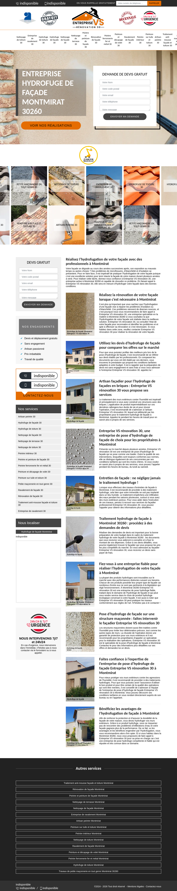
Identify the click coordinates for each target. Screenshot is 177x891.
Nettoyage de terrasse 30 (75, 40)
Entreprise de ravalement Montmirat (88, 814)
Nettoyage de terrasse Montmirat (88, 802)
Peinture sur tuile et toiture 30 (149, 40)
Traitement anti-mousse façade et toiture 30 (167, 40)
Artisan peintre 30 (158, 40)
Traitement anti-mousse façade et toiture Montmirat (88, 783)
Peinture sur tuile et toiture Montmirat (88, 827)
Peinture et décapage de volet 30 (118, 40)
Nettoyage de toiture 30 (21, 40)
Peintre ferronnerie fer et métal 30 (108, 40)
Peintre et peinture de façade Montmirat (88, 795)
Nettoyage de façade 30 (65, 40)
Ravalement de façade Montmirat (88, 846)
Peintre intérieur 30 (140, 40)
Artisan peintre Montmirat (88, 821)
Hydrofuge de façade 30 (54, 40)
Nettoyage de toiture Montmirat (88, 840)
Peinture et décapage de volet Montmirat (88, 852)
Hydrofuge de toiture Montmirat (88, 865)
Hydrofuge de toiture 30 (43, 40)
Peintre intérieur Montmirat (88, 833)
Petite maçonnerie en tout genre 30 (35, 484)
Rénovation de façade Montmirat (88, 789)
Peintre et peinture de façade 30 (85, 39)
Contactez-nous (153, 886)
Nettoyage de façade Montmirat (88, 808)
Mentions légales (135, 886)
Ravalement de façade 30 (129, 40)
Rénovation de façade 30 (96, 40)
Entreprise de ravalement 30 (32, 40)
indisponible (27, 3)
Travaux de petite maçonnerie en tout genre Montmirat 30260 (88, 871)
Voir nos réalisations (51, 125)
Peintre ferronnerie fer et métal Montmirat (88, 858)
